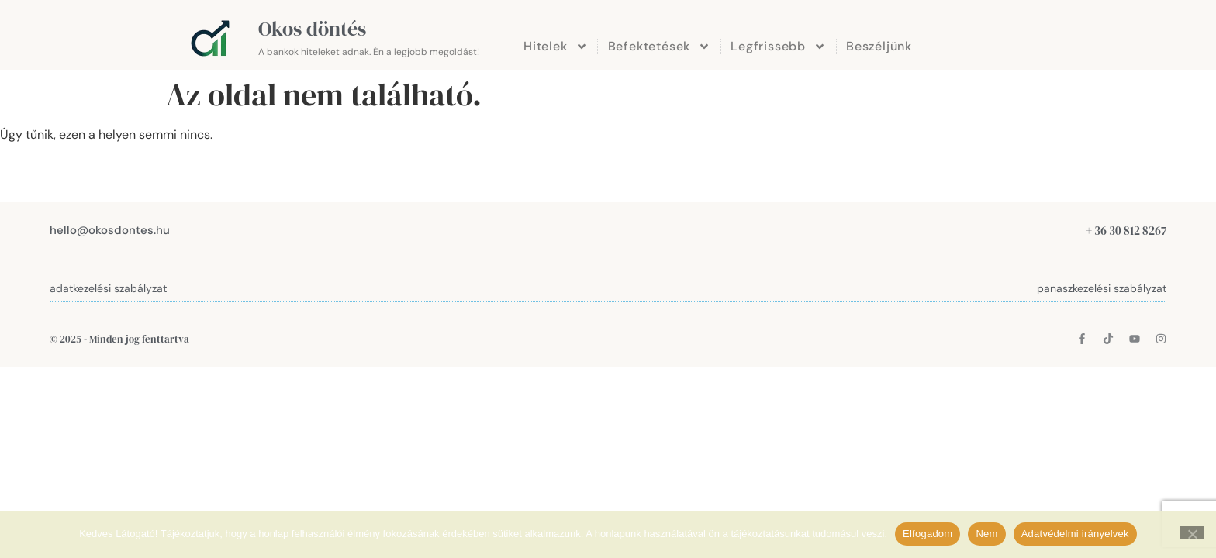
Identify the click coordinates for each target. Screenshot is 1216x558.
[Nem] (1192, 532)
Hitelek (555, 46)
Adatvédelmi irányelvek (1075, 533)
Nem (986, 533)
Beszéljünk (879, 46)
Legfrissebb (778, 46)
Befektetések (659, 46)
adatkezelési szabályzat (108, 288)
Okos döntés (312, 29)
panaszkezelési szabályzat (1101, 288)
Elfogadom (927, 533)
